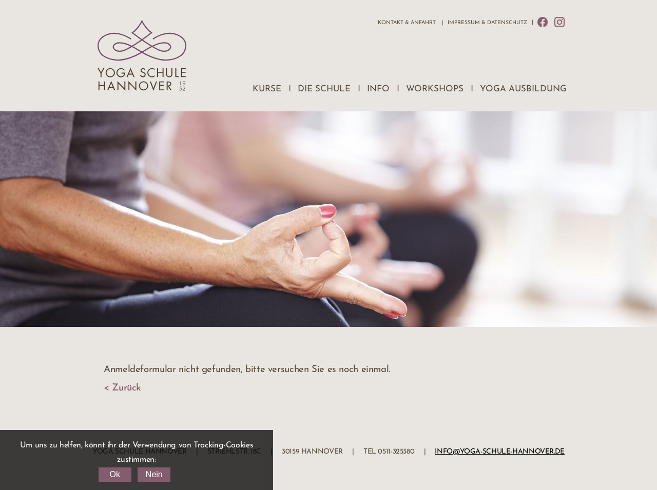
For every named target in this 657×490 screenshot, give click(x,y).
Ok (114, 474)
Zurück (126, 388)
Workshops (434, 89)
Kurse (267, 89)
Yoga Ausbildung (523, 89)
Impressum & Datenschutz (487, 23)
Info (378, 89)
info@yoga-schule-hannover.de (500, 452)
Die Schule (324, 89)
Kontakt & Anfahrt (407, 23)
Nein (154, 474)
